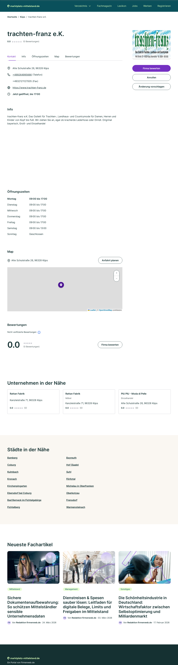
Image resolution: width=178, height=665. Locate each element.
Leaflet (92, 310)
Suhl (50, 464)
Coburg (93, 457)
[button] (61, 285)
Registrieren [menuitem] (164, 5)
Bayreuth (53, 457)
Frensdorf (53, 478)
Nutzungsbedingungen (101, 652)
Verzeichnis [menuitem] (81, 5)
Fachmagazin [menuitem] (104, 5)
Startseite (12, 17)
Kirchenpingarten (17, 471)
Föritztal (134, 464)
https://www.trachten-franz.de (29, 87)
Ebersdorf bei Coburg (101, 471)
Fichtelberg (95, 478)
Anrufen (151, 77)
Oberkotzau (136, 471)
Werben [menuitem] (147, 5)
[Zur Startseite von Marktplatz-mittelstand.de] (23, 6)
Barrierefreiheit (80, 652)
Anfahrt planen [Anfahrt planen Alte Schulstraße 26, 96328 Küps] (110, 260)
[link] (33, 401)
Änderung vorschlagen (151, 86)
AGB (116, 652)
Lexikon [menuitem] (122, 5)
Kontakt (53, 652)
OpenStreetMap (105, 310)
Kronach (94, 464)
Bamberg (12, 457)
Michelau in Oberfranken (62, 471)
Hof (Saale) (136, 457)
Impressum (126, 652)
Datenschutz (65, 652)
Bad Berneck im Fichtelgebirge (24, 478)
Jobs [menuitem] (134, 5)
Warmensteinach (139, 478)
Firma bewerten (110, 344)
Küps (22, 17)
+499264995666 (22, 74)
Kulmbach (12, 464)
